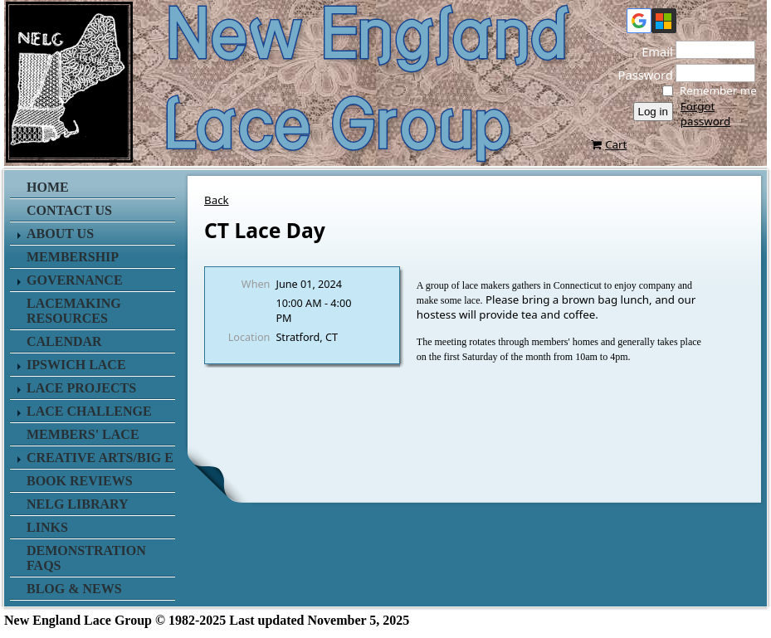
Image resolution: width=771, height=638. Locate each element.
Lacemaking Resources (74, 310)
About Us (60, 233)
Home (48, 187)
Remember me (718, 90)
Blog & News (74, 589)
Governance (75, 280)
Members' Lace (83, 434)
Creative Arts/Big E (100, 457)
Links (47, 527)
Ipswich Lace (76, 365)
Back (216, 199)
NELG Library (78, 504)
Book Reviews (80, 481)
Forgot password (705, 114)
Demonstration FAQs (86, 557)
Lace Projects (81, 388)
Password (640, 74)
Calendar (64, 341)
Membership (73, 257)
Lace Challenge (89, 411)
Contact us (69, 210)
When (256, 283)
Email (652, 51)
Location (249, 336)
